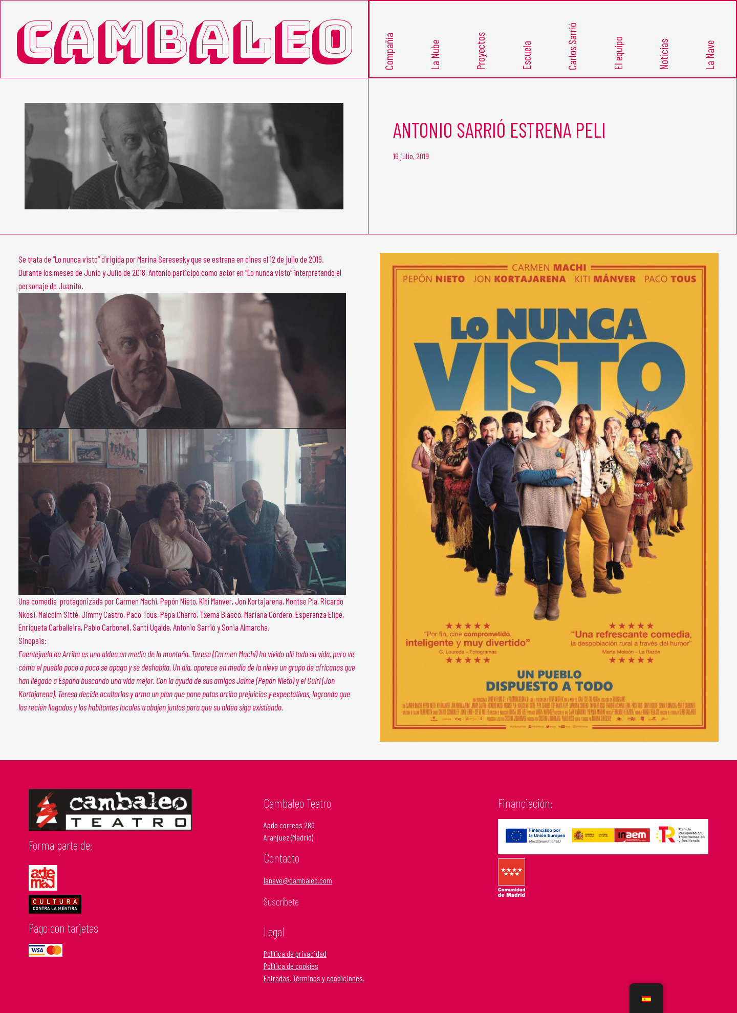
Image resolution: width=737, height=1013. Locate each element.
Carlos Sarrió (571, 46)
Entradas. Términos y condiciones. (314, 978)
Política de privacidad (295, 953)
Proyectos (480, 51)
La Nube (434, 55)
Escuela (526, 55)
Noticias (663, 54)
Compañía (388, 51)
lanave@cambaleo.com (298, 880)
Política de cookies (291, 966)
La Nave (709, 55)
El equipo (617, 53)
